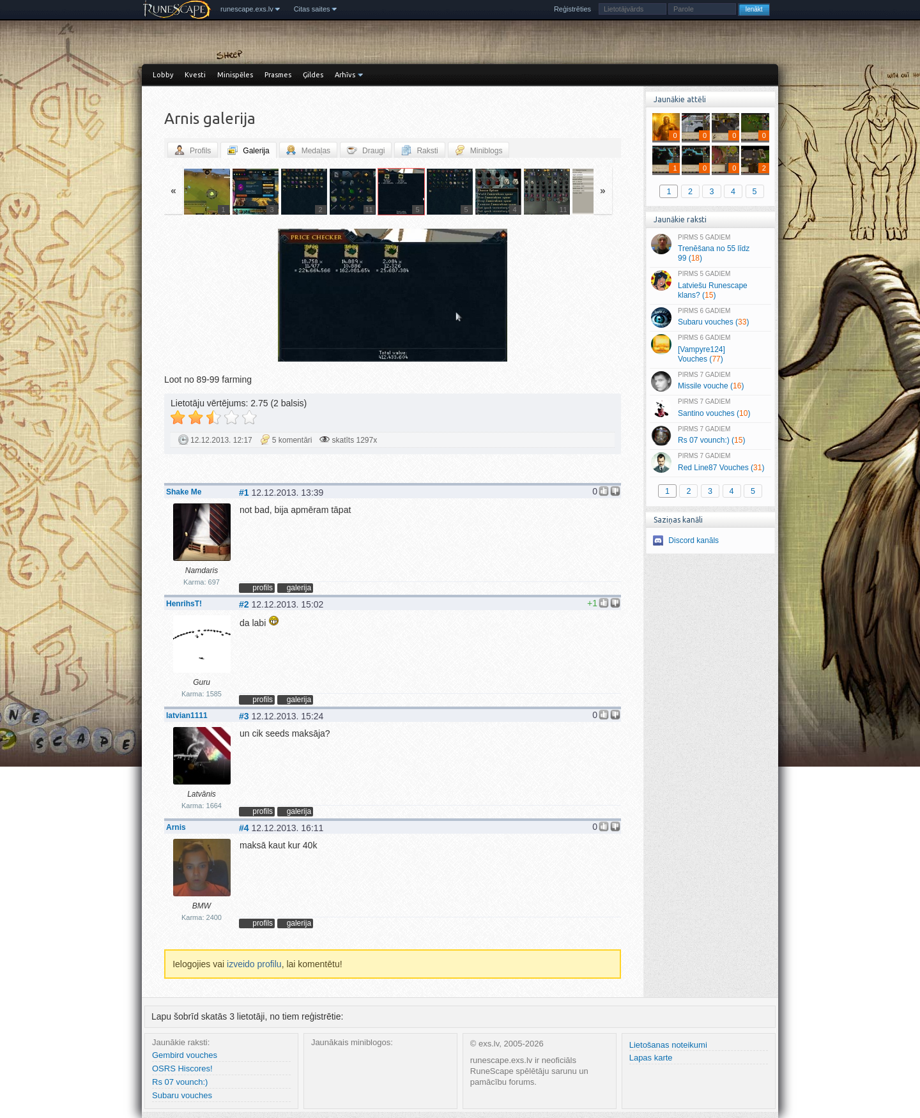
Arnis (176, 827)
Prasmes (277, 75)
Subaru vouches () (710, 317)
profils (262, 587)
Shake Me (183, 491)
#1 (244, 492)
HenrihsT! (184, 603)
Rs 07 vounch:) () (710, 435)
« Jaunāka (239, 296)
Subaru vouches (182, 1095)
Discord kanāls (693, 540)
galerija (299, 587)
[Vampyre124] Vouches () (710, 349)
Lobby (163, 75)
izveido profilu (254, 964)
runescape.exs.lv (246, 9)
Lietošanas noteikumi (668, 1045)
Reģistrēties (572, 9)
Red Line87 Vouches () (710, 462)
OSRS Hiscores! (182, 1068)
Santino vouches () (710, 408)
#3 (244, 716)
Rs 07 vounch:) (180, 1082)
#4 (244, 828)
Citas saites (312, 9)
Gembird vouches (184, 1055)
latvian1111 (187, 715)
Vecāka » (545, 296)
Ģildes (313, 75)
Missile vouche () (710, 381)
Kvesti (195, 75)
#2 (244, 604)
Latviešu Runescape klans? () (710, 285)
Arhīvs (345, 75)
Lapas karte (651, 1057)
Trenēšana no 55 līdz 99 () (710, 248)
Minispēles (235, 75)
